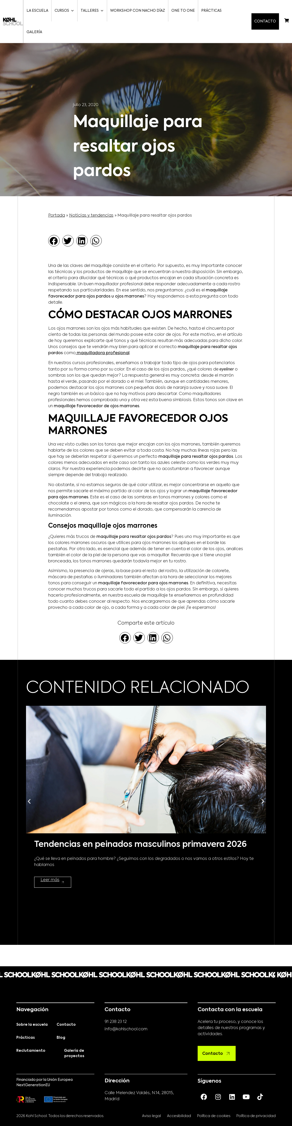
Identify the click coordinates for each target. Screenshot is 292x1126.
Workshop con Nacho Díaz (138, 11)
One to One (183, 11)
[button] (54, 219)
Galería (236, 11)
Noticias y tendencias (91, 194)
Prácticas (212, 11)
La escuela (38, 11)
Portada (56, 194)
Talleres (92, 10)
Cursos (65, 10)
